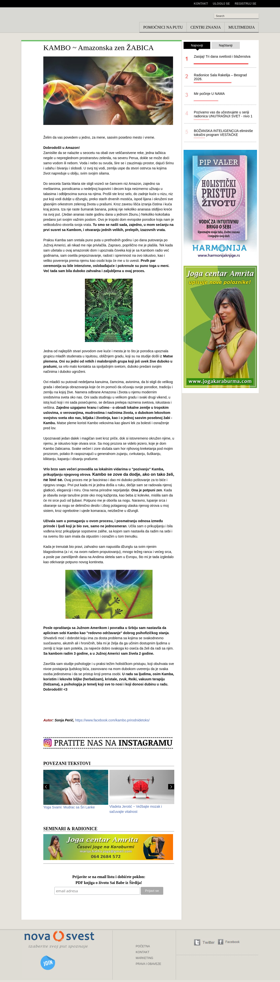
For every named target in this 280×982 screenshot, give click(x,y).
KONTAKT (143, 952)
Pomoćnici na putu (163, 27)
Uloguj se (221, 3)
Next (171, 786)
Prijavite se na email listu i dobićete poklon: (108, 877)
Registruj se (245, 3)
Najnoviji (197, 46)
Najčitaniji (226, 45)
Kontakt (201, 3)
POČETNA (143, 946)
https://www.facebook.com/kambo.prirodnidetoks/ (112, 720)
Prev (46, 786)
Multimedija (241, 27)
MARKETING (144, 958)
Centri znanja (205, 27)
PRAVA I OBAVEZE (148, 964)
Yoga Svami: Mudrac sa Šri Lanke (69, 807)
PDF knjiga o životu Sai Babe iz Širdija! (109, 883)
